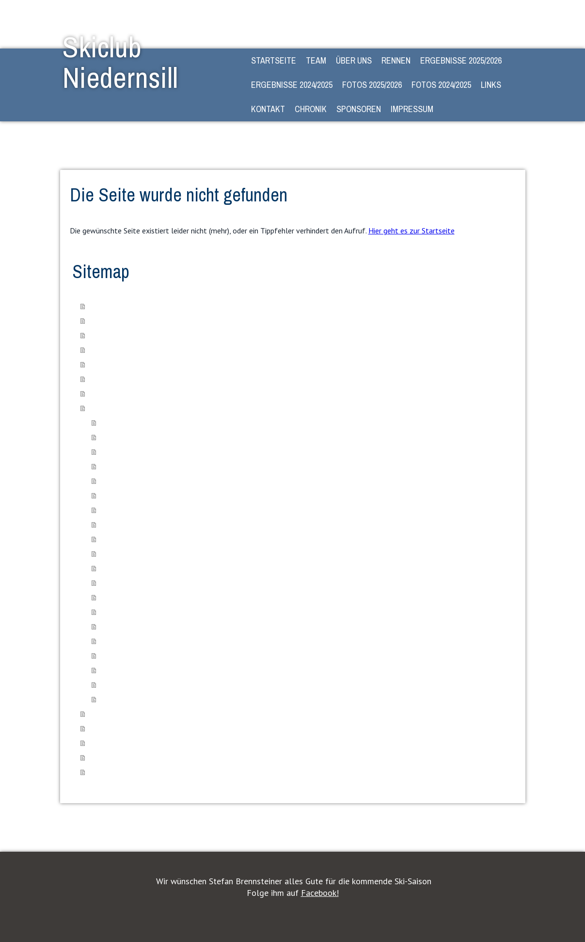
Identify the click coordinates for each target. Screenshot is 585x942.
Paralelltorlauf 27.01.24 (131, 611)
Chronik (311, 109)
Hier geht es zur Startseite (411, 230)
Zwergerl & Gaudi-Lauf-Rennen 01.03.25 (156, 538)
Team (316, 60)
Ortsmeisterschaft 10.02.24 (137, 655)
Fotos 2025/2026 (372, 85)
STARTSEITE (273, 60)
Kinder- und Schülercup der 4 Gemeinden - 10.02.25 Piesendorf (187, 524)
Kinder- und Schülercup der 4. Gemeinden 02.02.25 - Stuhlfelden (188, 480)
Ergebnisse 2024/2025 (291, 85)
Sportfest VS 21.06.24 (130, 451)
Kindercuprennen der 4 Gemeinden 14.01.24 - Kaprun (172, 597)
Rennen (396, 60)
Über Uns (354, 60)
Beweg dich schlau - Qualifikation (146, 422)
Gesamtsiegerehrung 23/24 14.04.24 (150, 699)
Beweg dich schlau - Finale (137, 436)
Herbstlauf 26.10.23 (126, 582)
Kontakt (268, 109)
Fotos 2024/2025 (441, 85)
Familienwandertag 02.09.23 (138, 567)
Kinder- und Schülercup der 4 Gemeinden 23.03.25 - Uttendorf (184, 553)
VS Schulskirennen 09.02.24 (138, 640)
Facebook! (320, 892)
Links (491, 85)
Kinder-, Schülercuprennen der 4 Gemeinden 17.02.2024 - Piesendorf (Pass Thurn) (213, 669)
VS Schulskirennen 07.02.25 (138, 495)
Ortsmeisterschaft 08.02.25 (137, 509)
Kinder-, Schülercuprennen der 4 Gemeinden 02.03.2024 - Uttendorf (192, 684)
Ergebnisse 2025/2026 (461, 60)
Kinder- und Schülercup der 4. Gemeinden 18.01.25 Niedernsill (185, 466)
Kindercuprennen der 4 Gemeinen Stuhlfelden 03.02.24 (175, 626)
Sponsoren (358, 109)
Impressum (412, 109)
